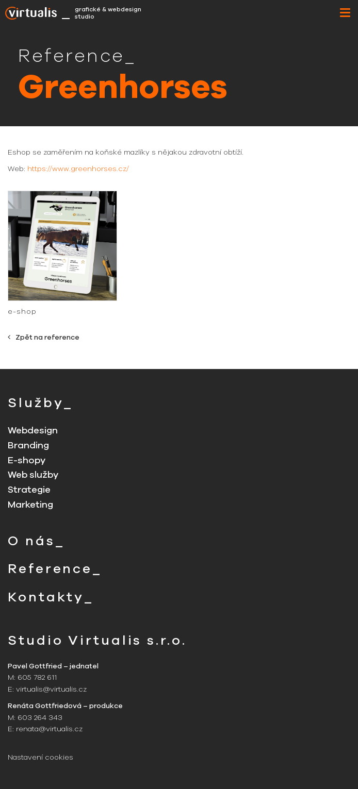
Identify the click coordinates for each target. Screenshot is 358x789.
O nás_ (36, 541)
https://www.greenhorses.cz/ (78, 169)
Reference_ (55, 569)
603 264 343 (40, 718)
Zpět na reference (43, 337)
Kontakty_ (51, 597)
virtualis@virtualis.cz (51, 689)
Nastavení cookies (40, 757)
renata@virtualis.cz (49, 729)
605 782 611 (37, 677)
